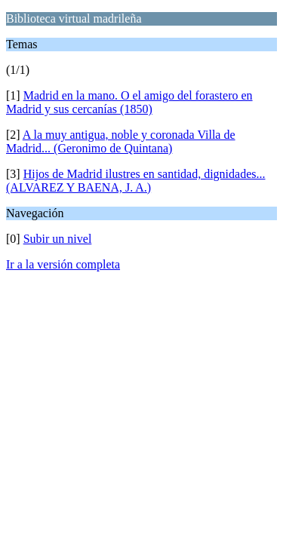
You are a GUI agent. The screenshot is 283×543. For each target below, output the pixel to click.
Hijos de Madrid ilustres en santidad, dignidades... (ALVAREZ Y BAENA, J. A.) (136, 180)
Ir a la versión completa (63, 264)
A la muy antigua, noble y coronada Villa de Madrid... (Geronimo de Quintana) (120, 141)
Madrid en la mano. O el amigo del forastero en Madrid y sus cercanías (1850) (129, 102)
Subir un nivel (57, 238)
